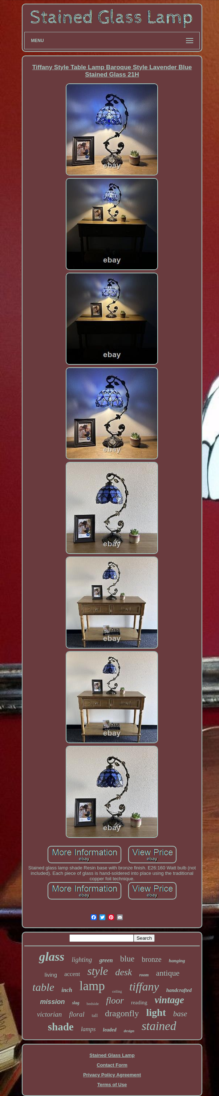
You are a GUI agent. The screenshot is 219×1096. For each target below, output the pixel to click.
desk (123, 972)
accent (72, 974)
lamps (88, 1029)
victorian (49, 1014)
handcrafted (179, 990)
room (144, 974)
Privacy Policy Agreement (112, 1075)
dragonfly (122, 1013)
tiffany (144, 986)
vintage (169, 999)
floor (115, 1000)
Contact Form (112, 1065)
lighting (82, 959)
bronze (151, 959)
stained (159, 1026)
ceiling (117, 991)
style (97, 971)
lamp (92, 986)
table (43, 987)
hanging (177, 960)
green (106, 960)
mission (52, 1001)
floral (76, 1014)
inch (66, 990)
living (51, 975)
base (180, 1013)
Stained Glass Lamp (111, 1055)
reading (139, 1002)
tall (95, 1015)
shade (61, 1027)
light (156, 1012)
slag (75, 1002)
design (129, 1031)
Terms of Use (112, 1084)
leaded (109, 1030)
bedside (92, 1003)
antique (167, 972)
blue (127, 958)
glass (51, 956)
